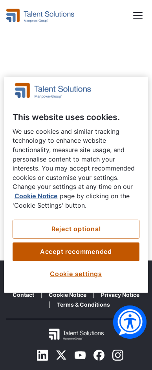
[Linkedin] (42, 355)
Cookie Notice (67, 294)
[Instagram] (117, 355)
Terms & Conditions (83, 304)
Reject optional (76, 229)
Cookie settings (76, 274)
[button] (138, 16)
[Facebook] (98, 355)
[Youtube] (80, 355)
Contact (23, 294)
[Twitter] (61, 355)
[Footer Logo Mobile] (76, 334)
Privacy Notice (120, 294)
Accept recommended (76, 251)
